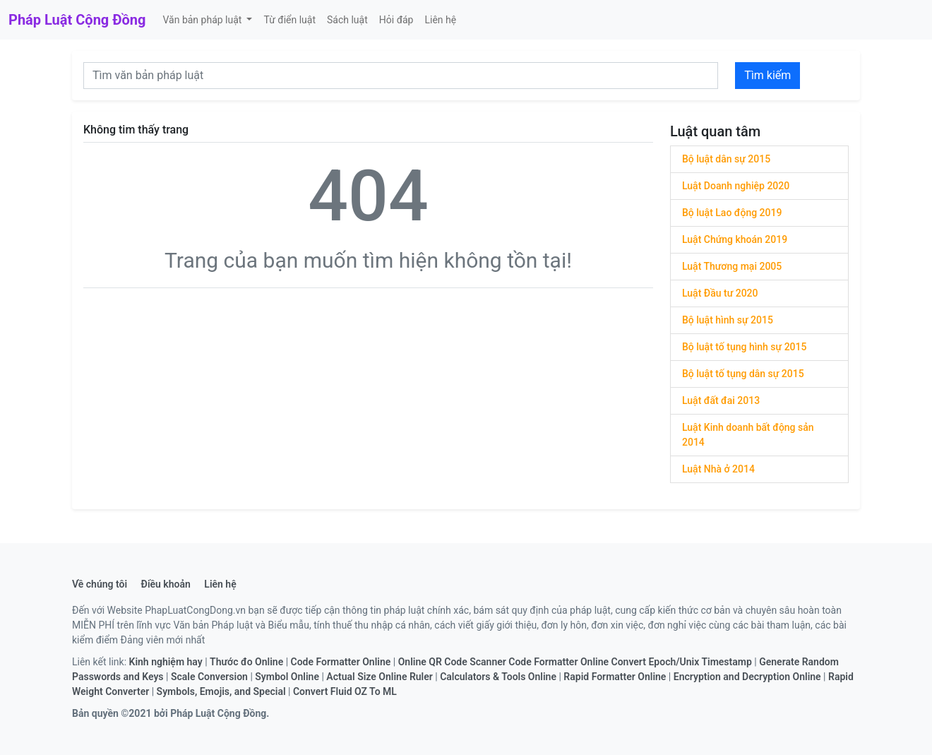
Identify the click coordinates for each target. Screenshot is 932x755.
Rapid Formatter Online (614, 676)
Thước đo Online (246, 661)
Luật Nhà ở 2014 (718, 469)
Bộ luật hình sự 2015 (727, 320)
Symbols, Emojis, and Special (221, 691)
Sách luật (347, 19)
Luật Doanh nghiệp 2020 (735, 185)
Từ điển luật (289, 19)
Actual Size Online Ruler (379, 676)
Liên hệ (440, 19)
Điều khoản (166, 584)
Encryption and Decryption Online (747, 676)
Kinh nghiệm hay (166, 661)
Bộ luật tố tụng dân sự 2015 (743, 373)
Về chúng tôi (99, 584)
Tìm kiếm (767, 75)
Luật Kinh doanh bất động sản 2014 (748, 435)
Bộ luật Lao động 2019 (732, 212)
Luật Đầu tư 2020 (720, 293)
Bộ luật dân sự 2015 (726, 159)
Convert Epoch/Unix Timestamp (681, 661)
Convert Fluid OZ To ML (345, 691)
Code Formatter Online (341, 661)
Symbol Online (287, 676)
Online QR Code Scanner (452, 661)
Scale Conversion (209, 676)
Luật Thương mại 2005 (732, 266)
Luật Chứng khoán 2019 (734, 239)
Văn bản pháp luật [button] (203, 19)
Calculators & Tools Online (498, 676)
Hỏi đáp (396, 19)
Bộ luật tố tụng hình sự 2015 (744, 346)
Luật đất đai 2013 (721, 400)
